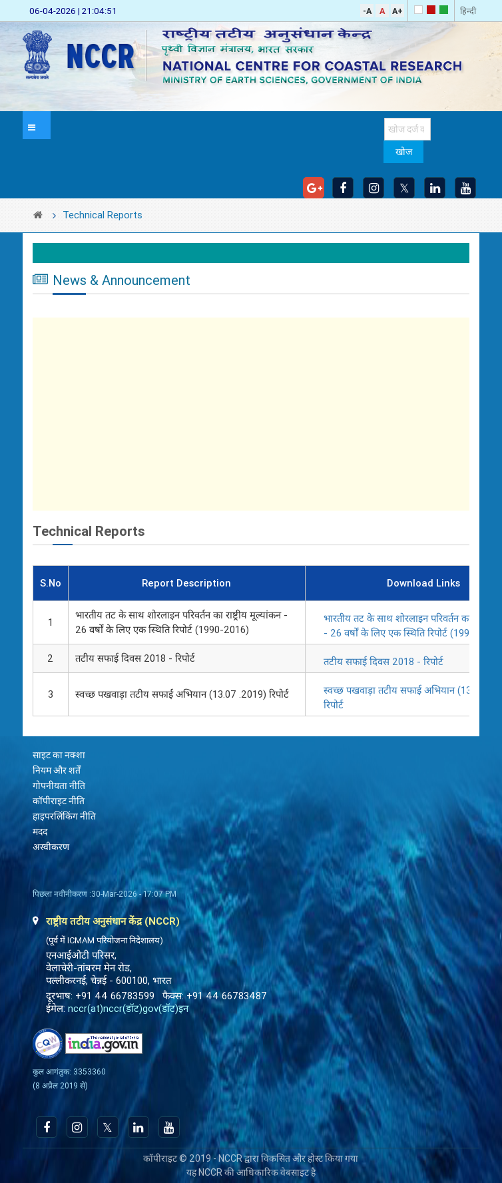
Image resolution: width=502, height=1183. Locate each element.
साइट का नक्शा (59, 755)
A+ (397, 11)
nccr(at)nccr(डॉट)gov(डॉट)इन (128, 1009)
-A (367, 11)
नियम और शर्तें (57, 770)
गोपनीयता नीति (59, 785)
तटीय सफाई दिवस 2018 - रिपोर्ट (383, 662)
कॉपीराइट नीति (59, 801)
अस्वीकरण (51, 846)
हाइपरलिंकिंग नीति (64, 816)
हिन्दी (468, 11)
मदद (40, 831)
